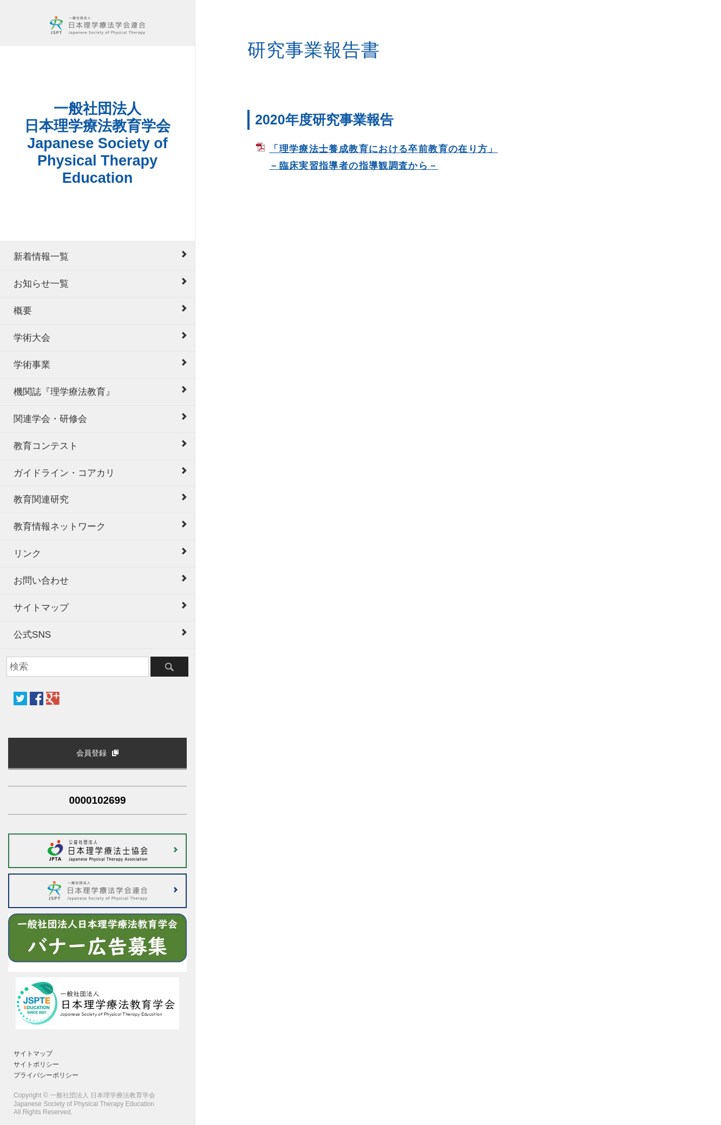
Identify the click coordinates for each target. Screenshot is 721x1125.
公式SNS (32, 634)
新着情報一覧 (41, 256)
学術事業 (32, 364)
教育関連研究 (41, 499)
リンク (27, 553)
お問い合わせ (41, 580)
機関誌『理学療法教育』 (64, 391)
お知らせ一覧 (41, 283)
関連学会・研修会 (50, 418)
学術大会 (32, 337)
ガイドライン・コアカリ (64, 472)
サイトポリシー (36, 1064)
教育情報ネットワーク (60, 526)
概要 (23, 310)
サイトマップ (41, 607)
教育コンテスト (46, 445)
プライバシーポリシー (46, 1075)
